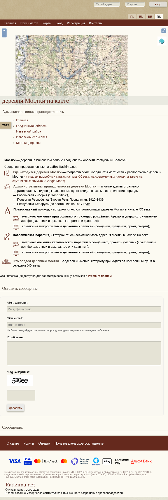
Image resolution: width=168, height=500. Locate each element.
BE (150, 16)
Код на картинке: (19, 372)
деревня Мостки (100, 70)
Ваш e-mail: (15, 318)
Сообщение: (16, 337)
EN (141, 16)
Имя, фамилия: (18, 302)
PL (132, 16)
